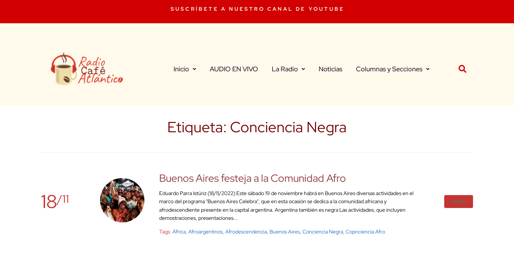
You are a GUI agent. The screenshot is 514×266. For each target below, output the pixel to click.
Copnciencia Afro (365, 231)
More (459, 201)
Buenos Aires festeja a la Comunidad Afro (252, 178)
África (179, 231)
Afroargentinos (205, 231)
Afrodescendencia (246, 231)
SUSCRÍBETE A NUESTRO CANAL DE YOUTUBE (258, 9)
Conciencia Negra (322, 231)
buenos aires (285, 231)
